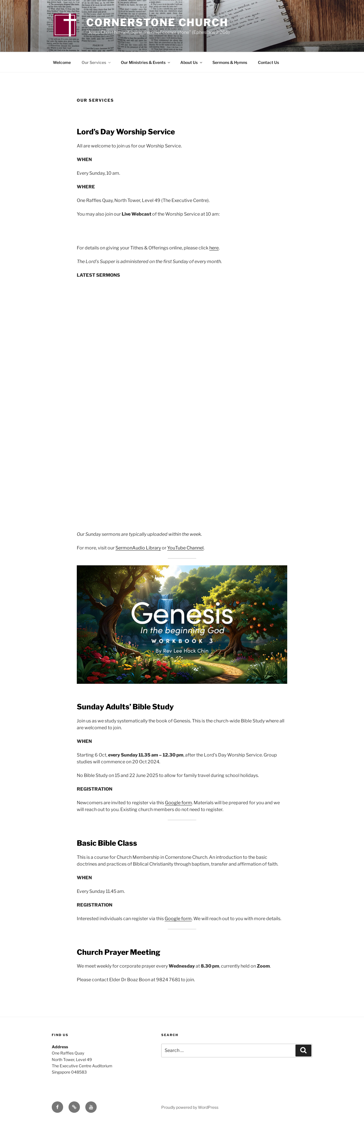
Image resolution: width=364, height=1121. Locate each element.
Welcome (62, 62)
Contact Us (268, 62)
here (214, 248)
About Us (191, 62)
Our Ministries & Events (146, 62)
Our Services (96, 62)
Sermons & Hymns (229, 62)
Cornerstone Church (157, 22)
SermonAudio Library (138, 548)
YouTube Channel (185, 548)
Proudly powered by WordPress (189, 1107)
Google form (178, 802)
